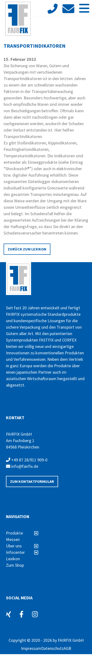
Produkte (22, 533)
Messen (13, 539)
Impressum (31, 648)
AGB (67, 648)
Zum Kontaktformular (32, 481)
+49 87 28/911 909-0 (26, 460)
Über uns (22, 546)
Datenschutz (52, 648)
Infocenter (22, 552)
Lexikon (13, 558)
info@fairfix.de (22, 466)
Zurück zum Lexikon (27, 249)
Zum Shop (15, 565)
